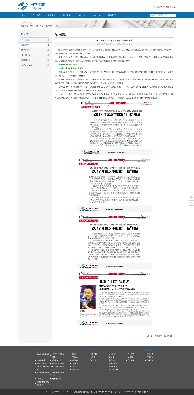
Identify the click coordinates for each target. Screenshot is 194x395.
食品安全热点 (26, 65)
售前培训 (93, 354)
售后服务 (93, 357)
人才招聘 (131, 357)
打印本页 (159, 336)
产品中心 (36, 15)
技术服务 (40, 379)
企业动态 (25, 40)
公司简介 (75, 354)
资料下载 (93, 360)
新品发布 (25, 50)
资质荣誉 (75, 363)
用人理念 (131, 354)
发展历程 (75, 360)
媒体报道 (49, 26)
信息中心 (82, 15)
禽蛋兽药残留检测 (57, 363)
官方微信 (160, 7)
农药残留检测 (41, 363)
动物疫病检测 (56, 379)
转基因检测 (41, 360)
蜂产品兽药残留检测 (57, 367)
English (173, 7)
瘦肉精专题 (26, 55)
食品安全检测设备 (43, 373)
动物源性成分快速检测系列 (43, 383)
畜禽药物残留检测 (43, 354)
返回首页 (168, 336)
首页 (23, 15)
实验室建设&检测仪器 (57, 374)
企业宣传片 (76, 369)
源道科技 (145, 392)
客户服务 (67, 15)
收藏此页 (149, 336)
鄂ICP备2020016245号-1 (105, 392)
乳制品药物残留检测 (43, 367)
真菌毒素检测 (56, 360)
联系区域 (150, 357)
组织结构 (75, 357)
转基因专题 (26, 60)
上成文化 (75, 366)
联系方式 (150, 354)
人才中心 (97, 15)
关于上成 (52, 15)
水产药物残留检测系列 (57, 355)
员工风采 (131, 360)
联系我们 (112, 15)
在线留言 (150, 360)
